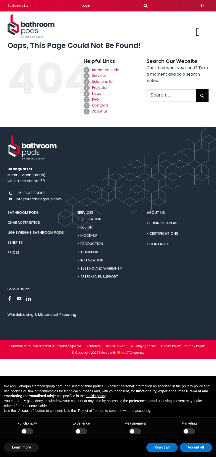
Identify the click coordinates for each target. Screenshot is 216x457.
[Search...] (171, 95)
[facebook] (9, 298)
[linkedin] (28, 298)
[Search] (202, 95)
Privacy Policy (194, 346)
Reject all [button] (161, 447)
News (96, 93)
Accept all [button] (196, 447)
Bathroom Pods (105, 69)
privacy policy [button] (192, 386)
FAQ (95, 99)
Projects (99, 87)
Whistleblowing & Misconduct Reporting (41, 314)
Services (99, 75)
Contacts (100, 105)
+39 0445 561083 (30, 193)
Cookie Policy (171, 346)
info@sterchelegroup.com (39, 199)
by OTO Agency (133, 352)
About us (100, 111)
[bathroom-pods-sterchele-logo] (31, 16)
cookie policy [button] (95, 396)
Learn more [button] (21, 447)
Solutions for (103, 81)
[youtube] (19, 298)
